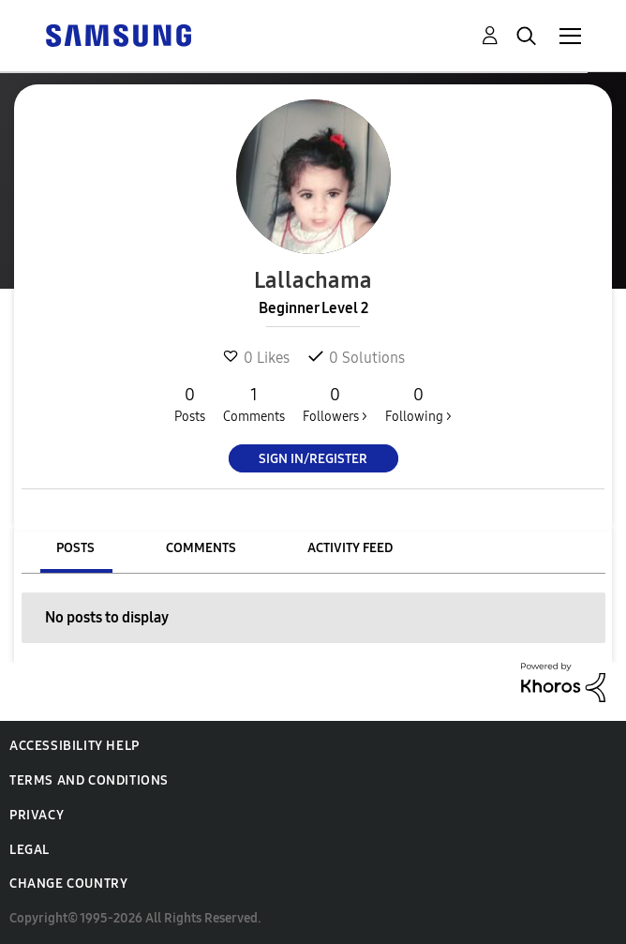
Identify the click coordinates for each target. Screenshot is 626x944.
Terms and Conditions (89, 780)
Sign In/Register (313, 459)
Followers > (335, 404)
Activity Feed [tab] (350, 548)
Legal (29, 850)
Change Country (68, 884)
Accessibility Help (74, 746)
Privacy (36, 815)
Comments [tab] (201, 548)
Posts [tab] (75, 548)
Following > (418, 404)
